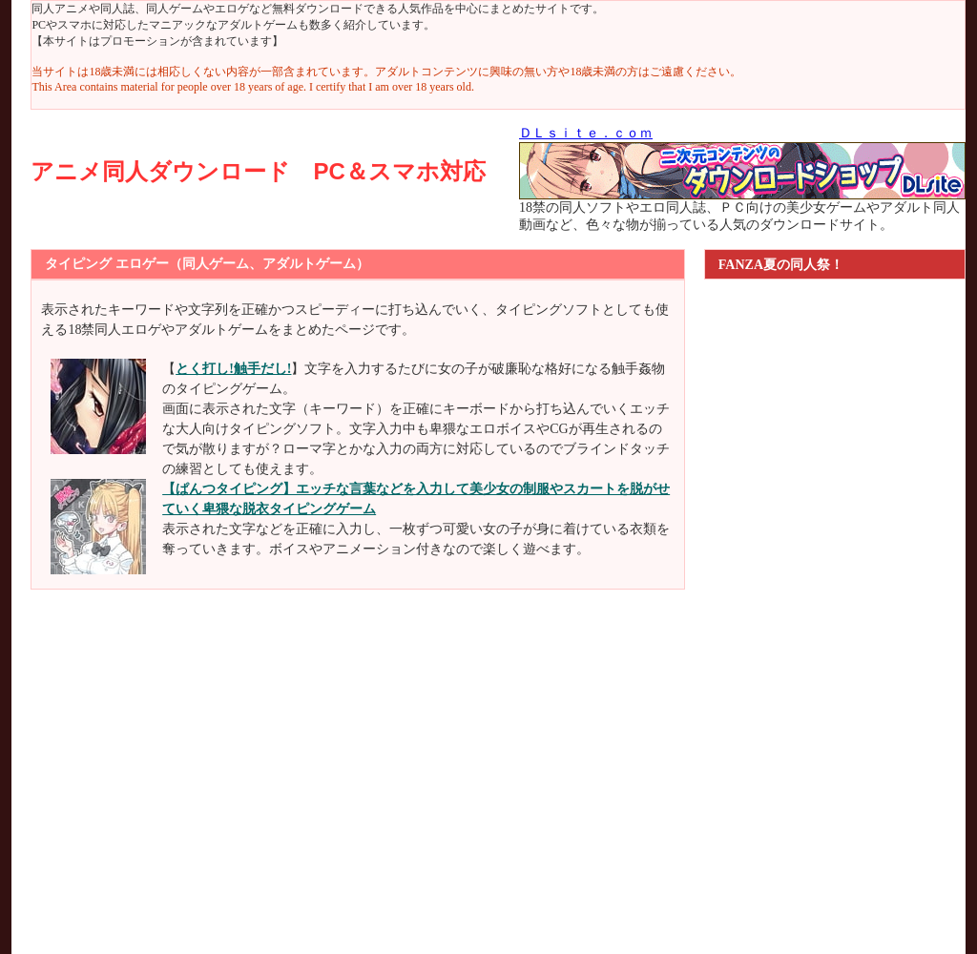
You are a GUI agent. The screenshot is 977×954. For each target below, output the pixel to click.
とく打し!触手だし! (233, 369)
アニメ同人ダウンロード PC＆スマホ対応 (258, 171)
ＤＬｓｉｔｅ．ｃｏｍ (586, 133)
